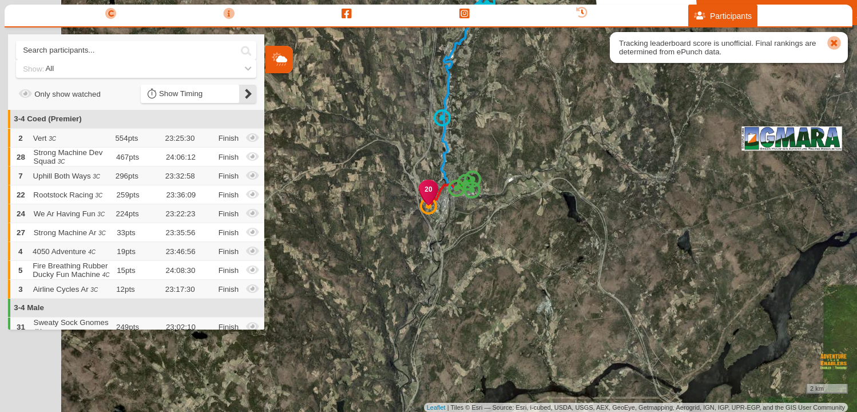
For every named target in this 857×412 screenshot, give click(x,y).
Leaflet (436, 407)
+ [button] (275, 126)
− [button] (275, 145)
